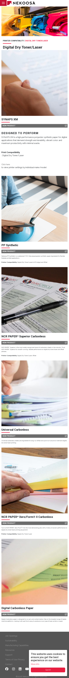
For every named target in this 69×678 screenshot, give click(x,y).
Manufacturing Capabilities (17, 645)
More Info (35, 664)
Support (8, 655)
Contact (8, 664)
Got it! (48, 670)
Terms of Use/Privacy (15, 659)
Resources (10, 650)
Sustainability (11, 641)
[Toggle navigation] (3, 3)
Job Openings (11, 636)
